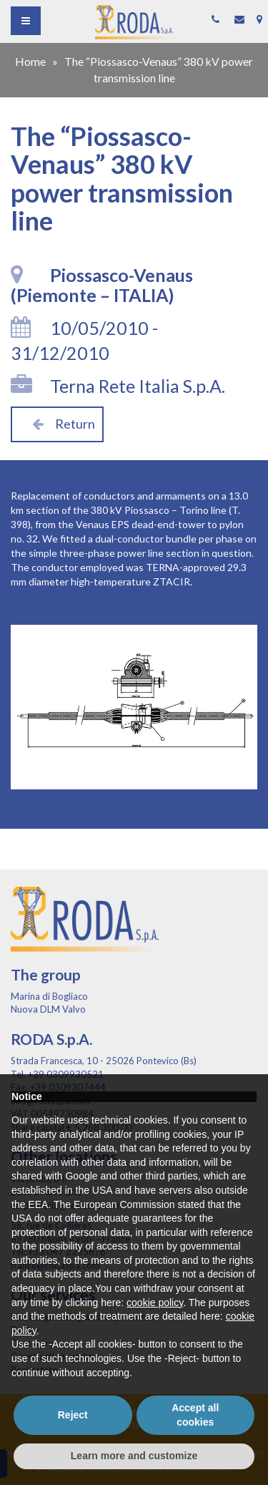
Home (30, 61)
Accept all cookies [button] (195, 1415)
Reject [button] (73, 1415)
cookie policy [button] (154, 1302)
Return (57, 424)
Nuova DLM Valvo (48, 1009)
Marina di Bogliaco (49, 996)
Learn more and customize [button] (134, 1455)
